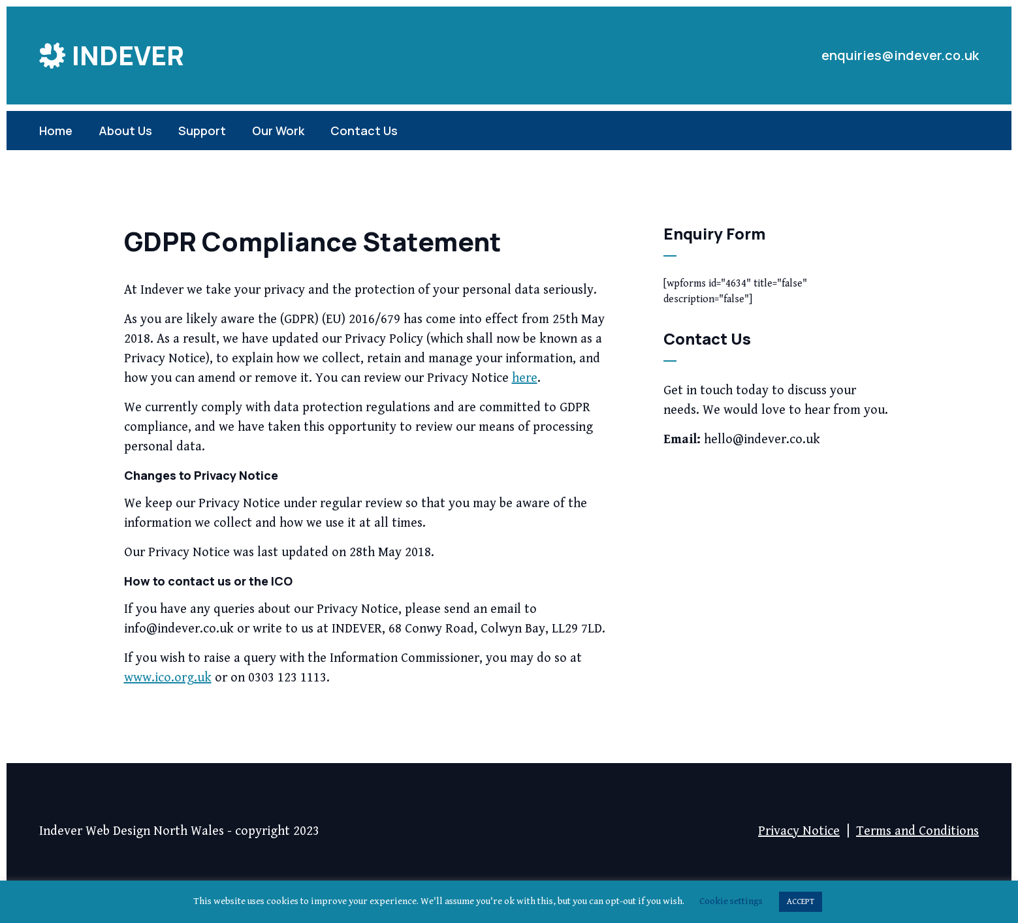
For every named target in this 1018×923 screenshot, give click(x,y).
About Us (125, 130)
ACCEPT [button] (800, 902)
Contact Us (364, 130)
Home (55, 130)
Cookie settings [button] (731, 901)
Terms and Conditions (917, 831)
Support (202, 130)
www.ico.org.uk (168, 677)
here (524, 378)
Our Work (278, 130)
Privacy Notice (799, 831)
